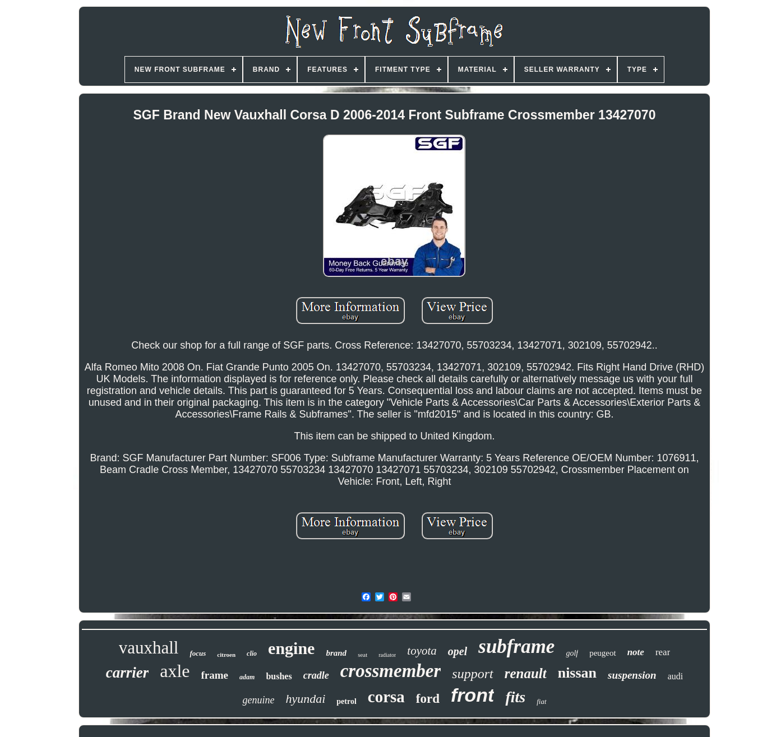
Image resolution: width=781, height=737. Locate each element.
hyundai (305, 699)
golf (572, 653)
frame (215, 675)
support (472, 673)
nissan (577, 673)
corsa (386, 697)
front (472, 695)
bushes (279, 676)
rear (662, 652)
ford (428, 699)
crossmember (390, 671)
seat (362, 654)
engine (291, 648)
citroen (226, 654)
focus (198, 653)
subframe (516, 646)
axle (175, 671)
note (635, 652)
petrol (346, 701)
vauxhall (149, 647)
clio (252, 653)
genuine (258, 700)
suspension (632, 675)
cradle (316, 675)
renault (526, 673)
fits (515, 697)
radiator (387, 655)
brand (336, 652)
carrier (127, 672)
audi (675, 676)
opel (457, 651)
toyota (422, 650)
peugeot (602, 652)
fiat (541, 701)
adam (247, 677)
